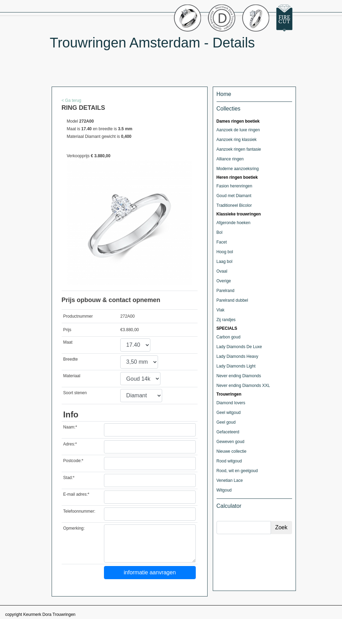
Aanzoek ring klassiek (237, 139)
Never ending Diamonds (239, 375)
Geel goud (226, 422)
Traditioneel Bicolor (234, 205)
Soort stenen (75, 392)
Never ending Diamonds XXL (243, 385)
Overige (224, 280)
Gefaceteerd (228, 432)
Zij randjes (226, 319)
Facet (222, 242)
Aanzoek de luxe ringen (238, 129)
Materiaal (71, 375)
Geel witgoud (229, 412)
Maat (67, 342)
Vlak (221, 310)
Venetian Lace (230, 480)
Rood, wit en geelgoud (237, 470)
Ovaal (222, 271)
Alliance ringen (230, 159)
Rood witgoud (229, 461)
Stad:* (68, 477)
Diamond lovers (231, 402)
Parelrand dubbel (232, 300)
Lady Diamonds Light (236, 366)
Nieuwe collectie (232, 451)
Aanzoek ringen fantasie (239, 149)
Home (224, 94)
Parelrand (226, 290)
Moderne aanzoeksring (238, 168)
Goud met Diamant (234, 195)
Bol (219, 232)
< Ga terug (71, 100)
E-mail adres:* (76, 494)
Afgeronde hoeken (234, 222)
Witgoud (224, 490)
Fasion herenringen (234, 186)
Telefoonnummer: (79, 511)
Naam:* (70, 427)
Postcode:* (73, 460)
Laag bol (225, 261)
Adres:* (70, 444)
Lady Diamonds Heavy (237, 356)
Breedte (70, 359)
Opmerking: (74, 528)
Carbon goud (228, 337)
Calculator (229, 506)
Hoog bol (225, 251)
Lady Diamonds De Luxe (239, 346)
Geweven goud (231, 441)
